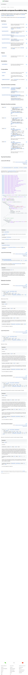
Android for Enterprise (4, 668)
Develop (8, 7)
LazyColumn (23, 14)
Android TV (20, 672)
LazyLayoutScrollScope (6, 87)
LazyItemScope (4, 24)
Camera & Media (12, 671)
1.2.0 (26, 379)
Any (13, 107)
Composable (13, 112)
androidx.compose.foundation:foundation (21, 253)
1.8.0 (26, 164)
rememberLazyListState (10, 15)
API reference (3, 4)
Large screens (21, 667)
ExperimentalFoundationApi (6, 259)
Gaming (11, 667)
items (21, 107)
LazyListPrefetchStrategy (15, 39)
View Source (24, 163)
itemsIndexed (18, 129)
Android (2, 667)
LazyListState (16, 79)
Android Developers (3, 7)
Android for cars (21, 671)
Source (2, 671)
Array (15, 108)
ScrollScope (13, 89)
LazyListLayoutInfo (5, 31)
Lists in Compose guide (21, 17)
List (15, 118)
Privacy (11, 672)
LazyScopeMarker (4, 64)
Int (16, 96)
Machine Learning (12, 668)
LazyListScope (4, 47)
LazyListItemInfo (5, 27)
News (2, 672)
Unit (5, 107)
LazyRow (2, 15)
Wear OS (20, 668)
